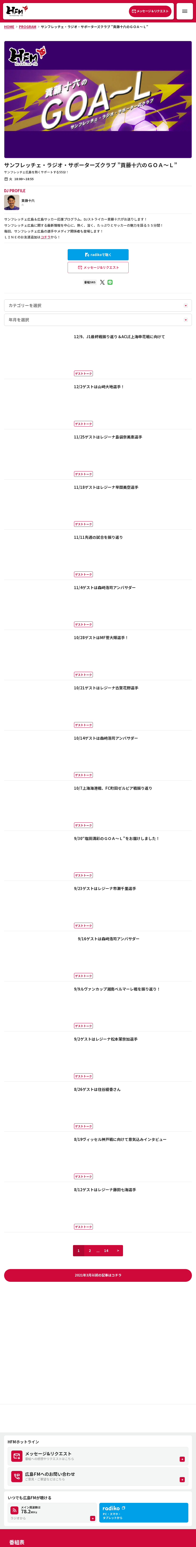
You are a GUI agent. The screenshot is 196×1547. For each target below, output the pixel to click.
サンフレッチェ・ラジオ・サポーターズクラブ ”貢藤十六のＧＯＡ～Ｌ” (94, 26)
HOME (9, 26)
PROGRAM (27, 26)
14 (106, 1250)
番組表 (16, 1542)
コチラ (46, 237)
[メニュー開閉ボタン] (185, 11)
